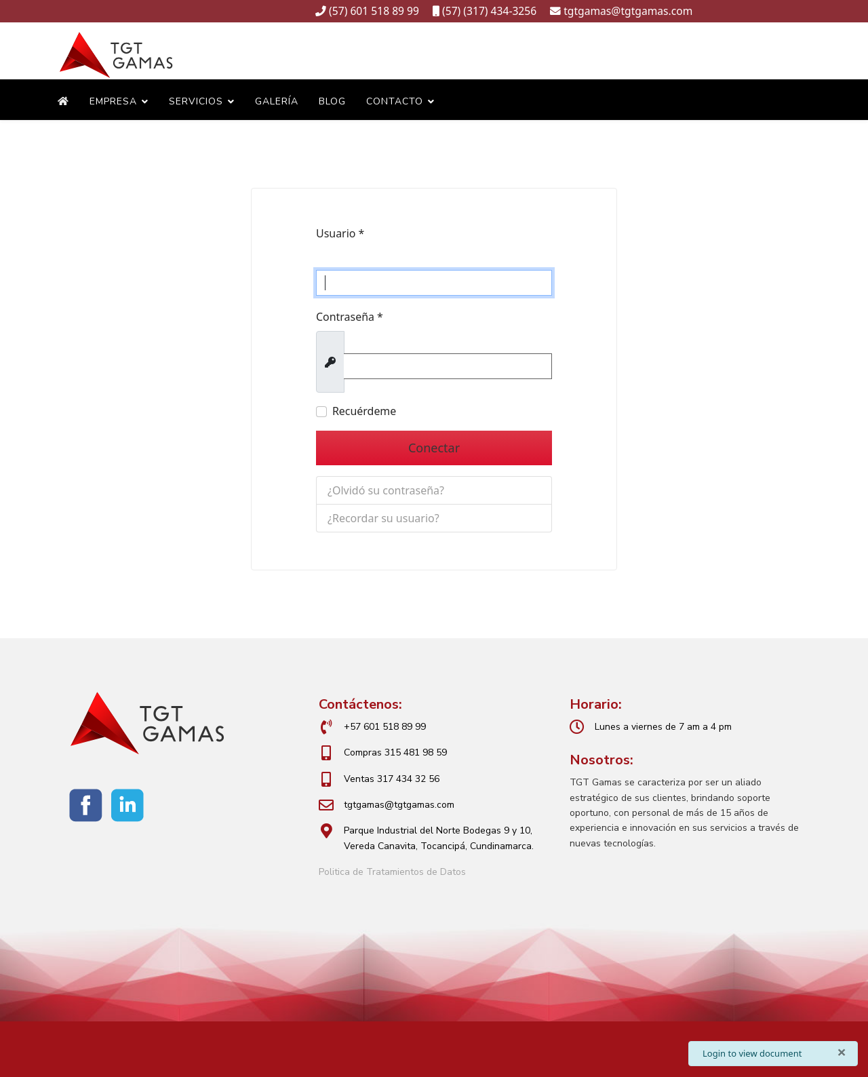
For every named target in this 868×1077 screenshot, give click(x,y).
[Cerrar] (841, 1052)
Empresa (113, 102)
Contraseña (349, 318)
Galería (276, 102)
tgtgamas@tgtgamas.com (629, 10)
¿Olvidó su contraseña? (386, 490)
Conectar (434, 448)
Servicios (196, 102)
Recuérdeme (364, 412)
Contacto (394, 102)
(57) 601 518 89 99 (374, 10)
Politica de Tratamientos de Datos (392, 871)
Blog (332, 102)
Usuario (340, 234)
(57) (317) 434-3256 (489, 10)
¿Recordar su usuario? (383, 518)
